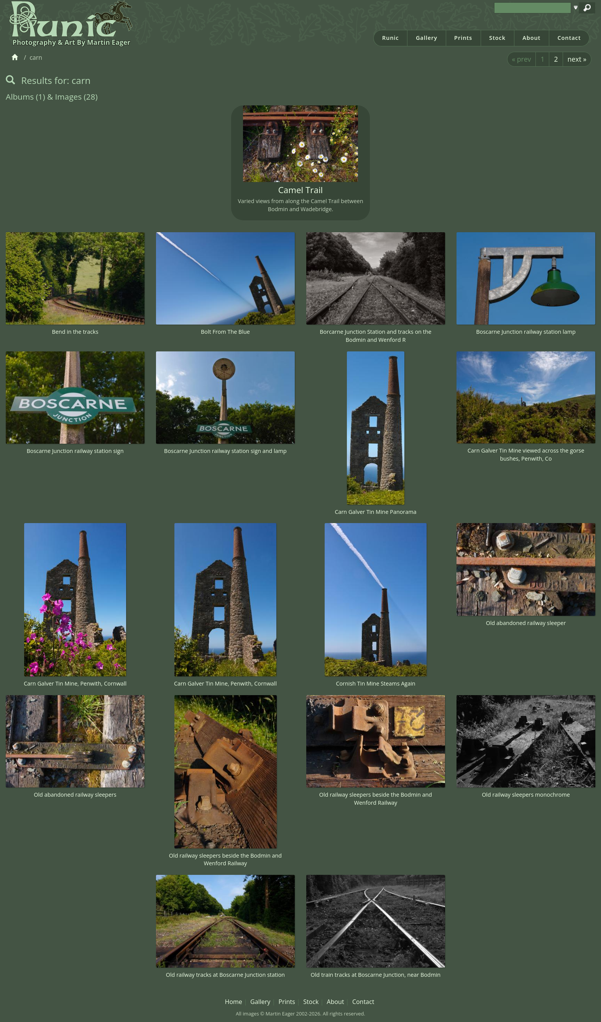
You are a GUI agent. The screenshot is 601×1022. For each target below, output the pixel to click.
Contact (569, 37)
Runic (390, 37)
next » (577, 59)
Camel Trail (300, 190)
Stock (497, 37)
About (531, 37)
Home (233, 1001)
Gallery (426, 37)
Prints (463, 37)
